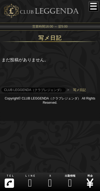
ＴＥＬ (9, 181)
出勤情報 (70, 181)
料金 (90, 181)
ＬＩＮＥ (30, 181)
